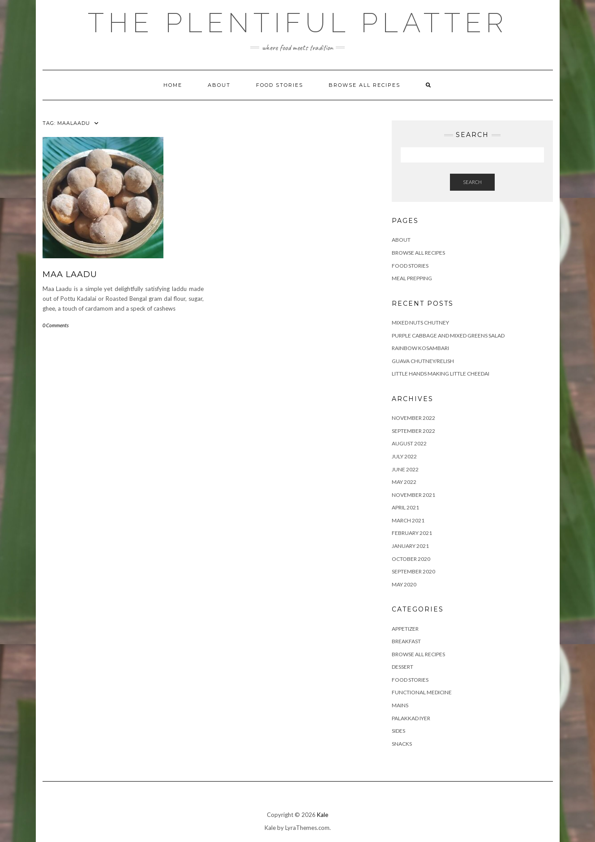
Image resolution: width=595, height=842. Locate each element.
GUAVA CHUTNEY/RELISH (423, 361)
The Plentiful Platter (298, 22)
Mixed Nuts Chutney (420, 322)
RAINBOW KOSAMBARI (420, 348)
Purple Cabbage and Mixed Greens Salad (448, 335)
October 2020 (411, 559)
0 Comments (55, 325)
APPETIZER (405, 628)
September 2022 (413, 430)
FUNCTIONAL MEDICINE (422, 692)
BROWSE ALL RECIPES (418, 654)
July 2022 (404, 456)
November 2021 (413, 495)
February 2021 (412, 533)
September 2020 (413, 571)
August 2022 (409, 443)
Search (472, 182)
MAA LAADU (70, 274)
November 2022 (413, 418)
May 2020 (404, 584)
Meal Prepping (412, 278)
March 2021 (408, 520)
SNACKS (402, 743)
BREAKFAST (406, 641)
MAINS (400, 705)
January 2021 (410, 546)
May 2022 (404, 482)
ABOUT (219, 85)
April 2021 (405, 507)
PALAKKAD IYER (411, 718)
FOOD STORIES (279, 85)
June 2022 (405, 469)
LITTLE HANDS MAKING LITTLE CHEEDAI (440, 373)
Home (172, 85)
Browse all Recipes (364, 85)
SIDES (398, 730)
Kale (322, 814)
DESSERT (402, 666)
